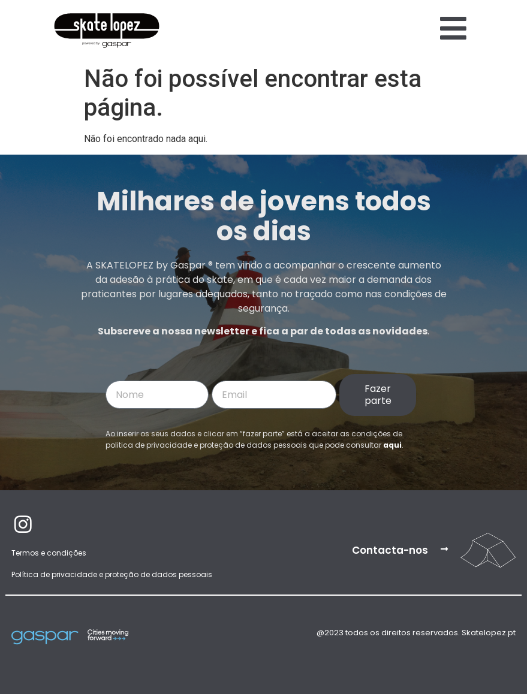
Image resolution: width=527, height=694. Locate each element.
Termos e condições (48, 553)
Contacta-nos (390, 550)
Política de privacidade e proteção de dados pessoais (111, 574)
